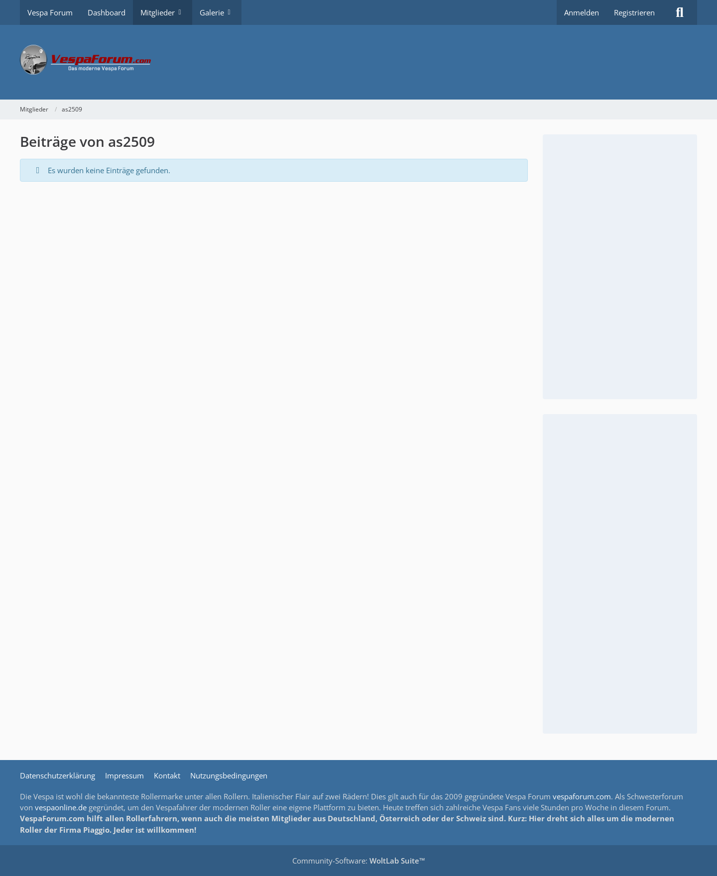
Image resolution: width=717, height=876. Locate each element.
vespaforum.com (582, 796)
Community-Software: (358, 861)
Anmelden (581, 12)
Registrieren (634, 12)
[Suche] (679, 12)
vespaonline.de (61, 807)
